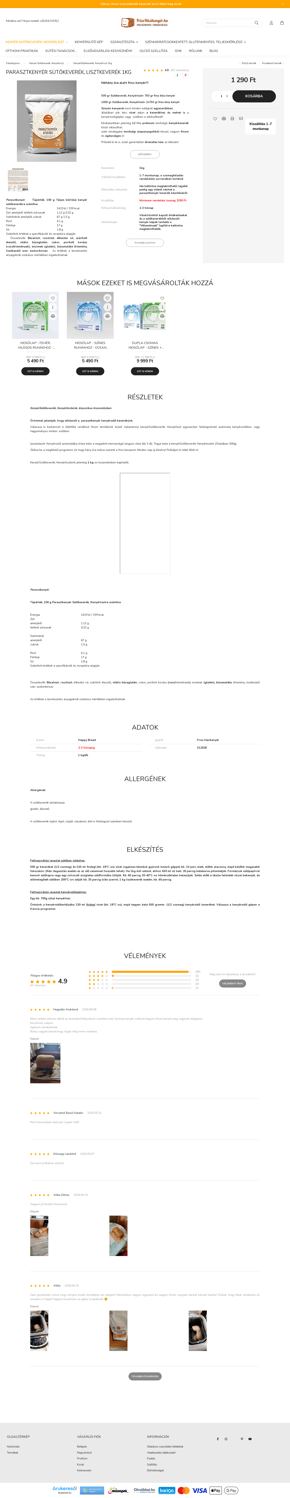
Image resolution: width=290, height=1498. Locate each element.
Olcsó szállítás (154, 51)
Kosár (80, 1464)
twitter (234, 1439)
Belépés (82, 1447)
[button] (215, 119)
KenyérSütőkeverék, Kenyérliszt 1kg (93, 63)
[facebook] (177, 75)
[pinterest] (185, 75)
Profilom (82, 1458)
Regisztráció (84, 1453)
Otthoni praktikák (22, 51)
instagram (226, 1439)
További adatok (144, 242)
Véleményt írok (232, 983)
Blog (213, 51)
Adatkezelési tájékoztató (161, 1453)
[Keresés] (232, 23)
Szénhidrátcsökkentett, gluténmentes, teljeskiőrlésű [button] (194, 42)
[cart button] (282, 23)
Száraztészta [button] (123, 42)
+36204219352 (49, 21)
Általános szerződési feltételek (165, 1447)
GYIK (178, 51)
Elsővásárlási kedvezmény (108, 51)
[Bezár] (283, 4)
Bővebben (144, 154)
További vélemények (145, 1376)
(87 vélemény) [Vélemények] (180, 70)
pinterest (242, 1439)
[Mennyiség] (221, 96)
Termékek (12, 1453)
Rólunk (195, 51)
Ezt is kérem (35, 371)
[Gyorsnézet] (53, 307)
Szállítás (152, 1464)
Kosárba (254, 96)
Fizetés (151, 1458)
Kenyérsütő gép (89, 42)
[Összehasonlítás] (53, 316)
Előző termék (249, 63)
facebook (218, 1439)
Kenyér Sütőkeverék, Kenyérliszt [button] (35, 42)
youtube (250, 1439)
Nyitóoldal (13, 1447)
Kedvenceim (84, 1470)
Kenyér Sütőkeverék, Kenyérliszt (46, 63)
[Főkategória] (13, 63)
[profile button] (271, 23)
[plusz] (227, 96)
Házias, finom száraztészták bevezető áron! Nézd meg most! (141, 4)
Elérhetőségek (155, 1470)
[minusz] (216, 96)
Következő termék (272, 63)
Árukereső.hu (64, 1493)
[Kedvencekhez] (53, 298)
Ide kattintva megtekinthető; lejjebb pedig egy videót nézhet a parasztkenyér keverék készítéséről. (163, 190)
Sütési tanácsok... (60, 51)
